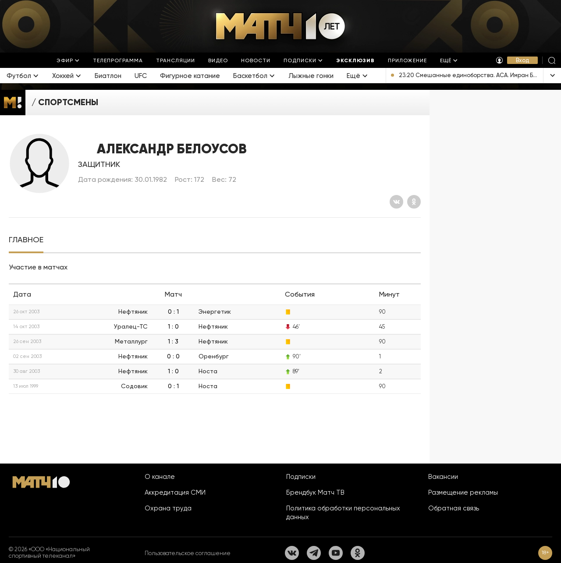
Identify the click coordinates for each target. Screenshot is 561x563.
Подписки (301, 477)
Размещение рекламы (463, 492)
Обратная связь (453, 508)
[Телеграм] (314, 553)
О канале (160, 477)
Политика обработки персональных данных (343, 512)
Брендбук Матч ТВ (315, 492)
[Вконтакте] (396, 202)
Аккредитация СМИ (175, 492)
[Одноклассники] (414, 202)
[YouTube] (336, 553)
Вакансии (443, 477)
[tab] (26, 240)
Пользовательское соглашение (188, 553)
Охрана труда (168, 508)
